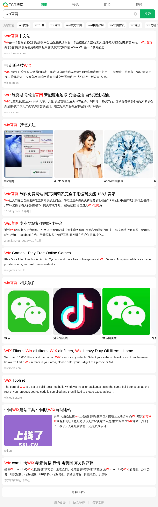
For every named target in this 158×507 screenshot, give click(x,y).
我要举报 (98, 502)
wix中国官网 (95, 25)
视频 (139, 5)
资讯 (75, 5)
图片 (107, 5)
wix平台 (39, 25)
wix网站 (55, 25)
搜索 (147, 14)
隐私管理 (79, 502)
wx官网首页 (117, 25)
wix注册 (136, 25)
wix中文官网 (74, 25)
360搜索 (14, 5)
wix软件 (24, 25)
